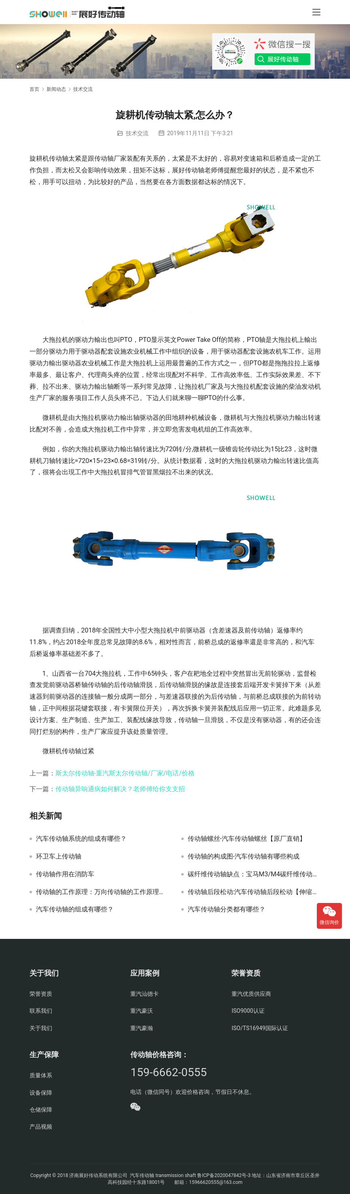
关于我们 (41, 1028)
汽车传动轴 (141, 1175)
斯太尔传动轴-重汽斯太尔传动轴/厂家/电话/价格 (125, 773)
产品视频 (41, 1126)
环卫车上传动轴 (58, 856)
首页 (34, 89)
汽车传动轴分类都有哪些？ (226, 909)
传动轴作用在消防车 (65, 874)
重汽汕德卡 (144, 994)
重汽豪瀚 (141, 1028)
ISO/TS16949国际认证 (259, 1028)
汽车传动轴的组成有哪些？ (75, 909)
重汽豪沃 (141, 1011)
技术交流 (137, 133)
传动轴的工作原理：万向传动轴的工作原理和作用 (102, 892)
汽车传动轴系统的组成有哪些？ (81, 838)
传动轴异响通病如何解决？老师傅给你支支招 (120, 789)
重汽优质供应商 (251, 994)
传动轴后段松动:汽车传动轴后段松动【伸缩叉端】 (254, 892)
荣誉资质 (41, 994)
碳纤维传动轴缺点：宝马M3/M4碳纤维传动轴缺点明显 (254, 874)
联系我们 (41, 1011)
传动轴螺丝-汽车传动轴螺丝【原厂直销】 (247, 838)
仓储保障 (41, 1109)
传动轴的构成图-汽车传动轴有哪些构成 (243, 856)
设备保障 (41, 1092)
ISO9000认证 (247, 1011)
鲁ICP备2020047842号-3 (223, 1175)
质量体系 (41, 1075)
